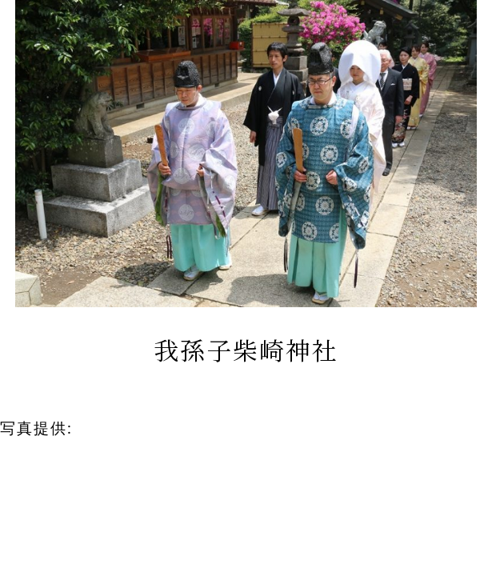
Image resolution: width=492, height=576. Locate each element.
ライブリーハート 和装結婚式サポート (229, 427)
